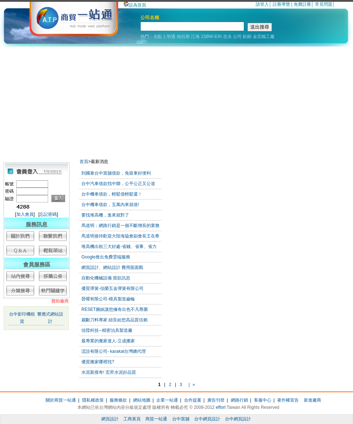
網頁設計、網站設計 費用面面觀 (112, 267)
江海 (195, 36)
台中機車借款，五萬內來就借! (110, 204)
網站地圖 (141, 400)
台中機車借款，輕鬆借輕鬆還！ (111, 194)
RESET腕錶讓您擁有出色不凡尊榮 (114, 309)
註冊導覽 (281, 4)
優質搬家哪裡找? (97, 361)
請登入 (262, 4)
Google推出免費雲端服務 (105, 257)
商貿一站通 (156, 418)
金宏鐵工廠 (264, 36)
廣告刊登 (216, 400)
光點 (157, 36)
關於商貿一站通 (61, 400)
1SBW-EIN (211, 36)
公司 (237, 36)
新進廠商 (312, 400)
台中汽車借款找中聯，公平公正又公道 (118, 183)
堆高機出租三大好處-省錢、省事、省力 (119, 246)
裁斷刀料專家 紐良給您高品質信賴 (114, 319)
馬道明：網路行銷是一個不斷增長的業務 (120, 225)
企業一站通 (167, 400)
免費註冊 (302, 4)
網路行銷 (239, 400)
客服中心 (262, 400)
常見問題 (323, 4)
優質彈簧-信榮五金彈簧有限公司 (112, 288)
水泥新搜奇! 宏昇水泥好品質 (108, 372)
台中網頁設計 (207, 418)
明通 (171, 36)
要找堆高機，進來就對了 (105, 215)
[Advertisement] (176, 100)
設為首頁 (135, 5)
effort (221, 407)
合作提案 (192, 400)
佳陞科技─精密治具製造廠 (106, 330)
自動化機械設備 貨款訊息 (105, 277)
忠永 (227, 36)
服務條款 (118, 400)
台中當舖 (181, 418)
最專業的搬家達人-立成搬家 (108, 340)
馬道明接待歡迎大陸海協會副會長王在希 (120, 236)
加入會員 (25, 214)
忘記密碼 (48, 214)
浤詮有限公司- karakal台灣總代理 (113, 351)
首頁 (84, 161)
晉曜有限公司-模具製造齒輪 (108, 298)
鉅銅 (247, 36)
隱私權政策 (93, 400)
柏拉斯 (183, 36)
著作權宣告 (288, 400)
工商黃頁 (132, 418)
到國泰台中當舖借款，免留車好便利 (116, 173)
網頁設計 (110, 418)
